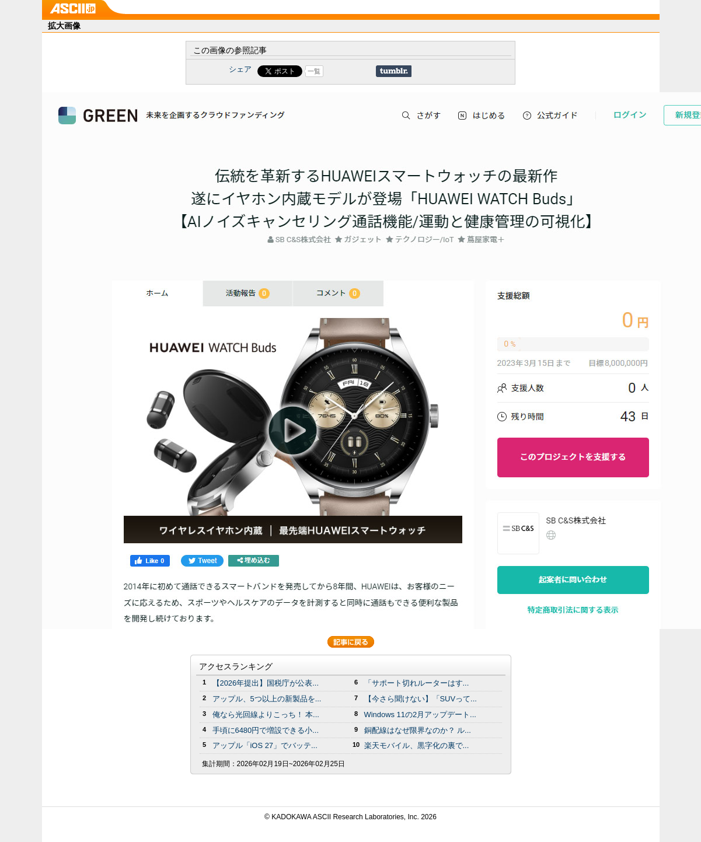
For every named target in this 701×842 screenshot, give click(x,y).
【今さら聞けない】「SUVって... (420, 698)
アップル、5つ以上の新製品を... (267, 698)
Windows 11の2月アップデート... (420, 714)
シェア (240, 69)
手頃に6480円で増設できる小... (265, 730)
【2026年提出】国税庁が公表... (265, 683)
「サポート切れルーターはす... (416, 683)
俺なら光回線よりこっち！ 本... (265, 714)
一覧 (314, 71)
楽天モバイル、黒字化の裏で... (416, 745)
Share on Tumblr (393, 71)
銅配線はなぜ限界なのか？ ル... (417, 730)
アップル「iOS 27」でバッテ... (265, 745)
